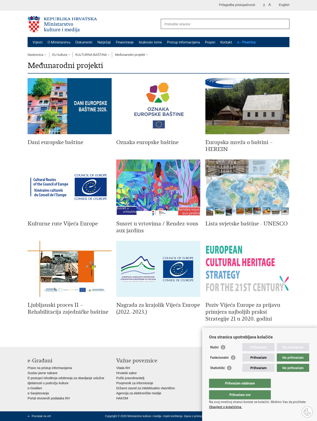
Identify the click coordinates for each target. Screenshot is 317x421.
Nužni (214, 356)
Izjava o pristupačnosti (197, 416)
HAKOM (122, 398)
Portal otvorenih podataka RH (49, 398)
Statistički (217, 377)
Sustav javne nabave (42, 373)
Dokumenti (83, 42)
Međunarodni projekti (130, 55)
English (284, 5)
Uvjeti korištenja (172, 416)
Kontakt (226, 42)
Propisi (210, 42)
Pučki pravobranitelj (130, 378)
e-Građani (35, 388)
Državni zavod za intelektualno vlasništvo (145, 388)
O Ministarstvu (59, 42)
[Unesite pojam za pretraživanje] (220, 24)
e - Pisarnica (246, 42)
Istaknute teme (150, 42)
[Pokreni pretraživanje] (284, 24)
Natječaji (104, 42)
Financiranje (125, 42)
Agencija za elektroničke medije (138, 393)
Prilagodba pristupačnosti (237, 5)
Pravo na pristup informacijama (50, 368)
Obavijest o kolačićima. (225, 407)
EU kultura (59, 55)
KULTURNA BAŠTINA (91, 55)
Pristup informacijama (183, 42)
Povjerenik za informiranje (134, 383)
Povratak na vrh (41, 416)
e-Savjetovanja (38, 393)
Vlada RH (123, 368)
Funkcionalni (219, 367)
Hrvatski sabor (126, 373)
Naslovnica (35, 55)
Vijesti (37, 42)
